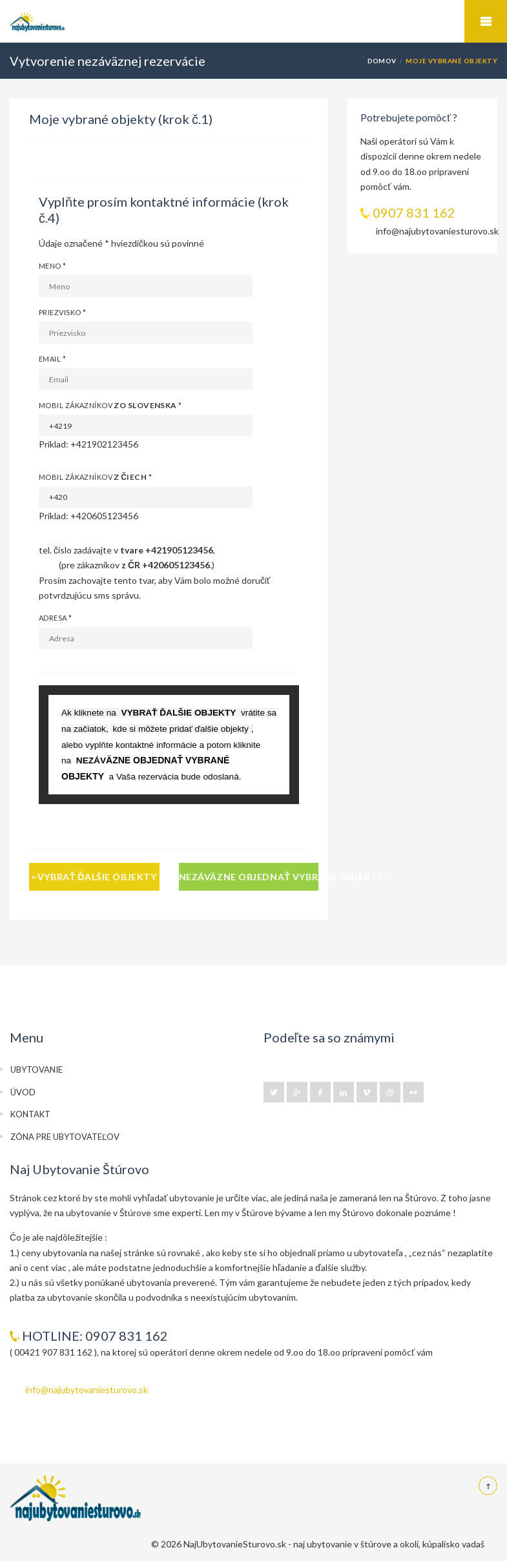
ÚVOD (23, 1092)
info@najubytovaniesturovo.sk (86, 1389)
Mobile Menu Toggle (485, 21)
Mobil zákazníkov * (110, 405)
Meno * (53, 266)
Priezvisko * (62, 312)
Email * (52, 359)
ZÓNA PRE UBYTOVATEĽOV (64, 1137)
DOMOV (382, 61)
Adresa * (55, 618)
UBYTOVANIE (36, 1069)
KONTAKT (30, 1114)
